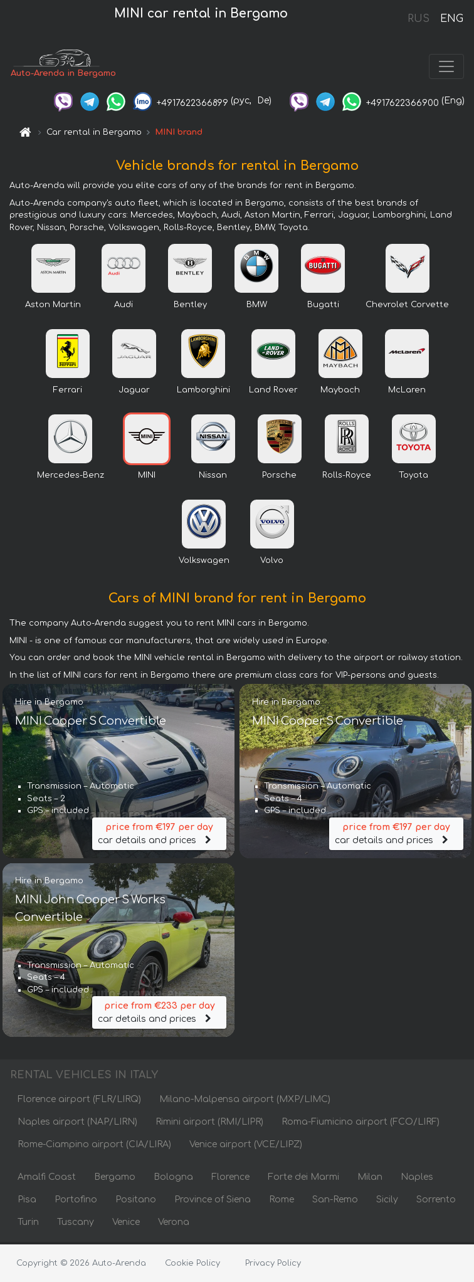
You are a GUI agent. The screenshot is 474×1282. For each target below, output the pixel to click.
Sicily (387, 1202)
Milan (369, 1179)
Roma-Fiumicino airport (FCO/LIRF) (361, 1124)
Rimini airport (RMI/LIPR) (209, 1124)
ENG (451, 18)
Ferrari (67, 392)
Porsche (279, 477)
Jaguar (134, 392)
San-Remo (335, 1202)
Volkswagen (204, 563)
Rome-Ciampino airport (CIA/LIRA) (94, 1147)
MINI (146, 477)
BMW (256, 307)
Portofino (76, 1202)
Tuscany (75, 1224)
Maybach (340, 392)
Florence (230, 1179)
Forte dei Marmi (303, 1179)
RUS (418, 18)
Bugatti (323, 307)
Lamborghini (203, 392)
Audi (123, 307)
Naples (417, 1179)
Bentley (190, 307)
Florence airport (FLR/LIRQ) (79, 1101)
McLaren (407, 392)
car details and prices (159, 835)
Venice (126, 1224)
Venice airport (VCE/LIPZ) (245, 1147)
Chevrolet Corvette (407, 307)
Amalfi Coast (47, 1179)
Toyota (413, 477)
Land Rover (273, 392)
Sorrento (436, 1202)
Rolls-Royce (346, 477)
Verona (173, 1224)
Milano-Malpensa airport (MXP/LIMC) (244, 1101)
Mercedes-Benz (70, 477)
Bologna (173, 1179)
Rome (281, 1202)
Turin (28, 1224)
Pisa (27, 1202)
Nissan (213, 477)
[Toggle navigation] (446, 67)
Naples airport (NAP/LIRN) (77, 1124)
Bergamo (114, 1179)
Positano (135, 1202)
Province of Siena (212, 1202)
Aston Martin (53, 307)
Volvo (271, 563)
